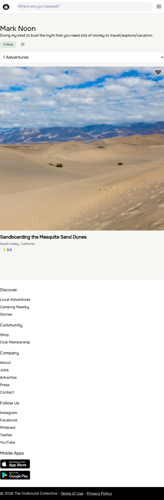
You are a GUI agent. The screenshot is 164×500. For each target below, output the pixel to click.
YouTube (7, 442)
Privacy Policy (99, 493)
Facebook (8, 420)
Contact (7, 392)
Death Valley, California (17, 244)
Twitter (6, 435)
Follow (8, 44)
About (5, 362)
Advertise (8, 377)
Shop (4, 334)
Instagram (8, 412)
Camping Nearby (14, 306)
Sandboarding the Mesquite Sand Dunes (43, 237)
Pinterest (8, 427)
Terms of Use (72, 493)
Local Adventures (15, 299)
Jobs (4, 370)
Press (5, 384)
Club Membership (15, 342)
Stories (6, 314)
